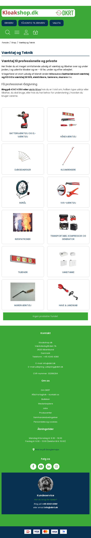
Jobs (45, 408)
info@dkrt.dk (49, 363)
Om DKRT (45, 390)
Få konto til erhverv (33, 22)
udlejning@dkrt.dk (54, 366)
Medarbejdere (45, 403)
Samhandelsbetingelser (45, 417)
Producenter (45, 412)
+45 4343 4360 (51, 356)
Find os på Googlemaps (45, 449)
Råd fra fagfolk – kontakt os (45, 394)
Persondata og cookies (45, 421)
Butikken (45, 399)
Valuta (57, 22)
